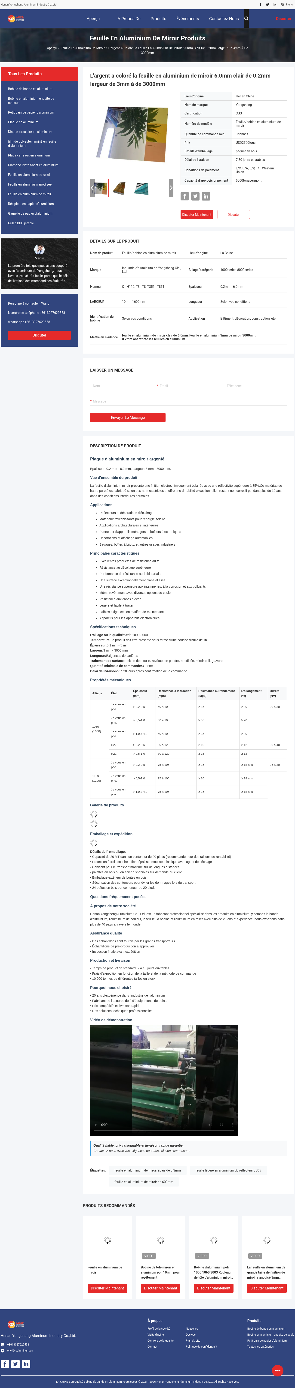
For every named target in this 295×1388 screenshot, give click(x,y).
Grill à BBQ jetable (21, 223)
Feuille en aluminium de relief (29, 175)
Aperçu (52, 48)
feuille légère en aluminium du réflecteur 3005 (228, 1170)
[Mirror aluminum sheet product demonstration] (164, 1080)
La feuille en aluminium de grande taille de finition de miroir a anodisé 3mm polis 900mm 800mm (266, 1272)
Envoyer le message (128, 417)
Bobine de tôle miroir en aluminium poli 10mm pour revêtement (160, 1272)
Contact (152, 1346)
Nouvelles (192, 1328)
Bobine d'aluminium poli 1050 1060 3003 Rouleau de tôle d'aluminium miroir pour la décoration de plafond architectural (213, 1272)
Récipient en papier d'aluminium (31, 204)
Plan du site (193, 1340)
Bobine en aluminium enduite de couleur (31, 101)
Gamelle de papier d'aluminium (30, 213)
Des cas (191, 1334)
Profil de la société (159, 1328)
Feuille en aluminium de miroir (83, 48)
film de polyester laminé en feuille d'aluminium (32, 143)
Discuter (39, 335)
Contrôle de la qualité (161, 1340)
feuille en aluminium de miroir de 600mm (143, 1182)
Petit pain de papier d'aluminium (31, 112)
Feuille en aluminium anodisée (30, 184)
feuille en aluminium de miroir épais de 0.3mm (147, 1170)
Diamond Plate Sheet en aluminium (33, 165)
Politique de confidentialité (201, 1346)
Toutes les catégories (260, 1346)
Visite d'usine (156, 1334)
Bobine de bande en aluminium (30, 89)
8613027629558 (53, 313)
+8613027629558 (37, 322)
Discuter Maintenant (196, 214)
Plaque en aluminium (23, 122)
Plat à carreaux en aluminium (29, 155)
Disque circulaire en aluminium (30, 132)
